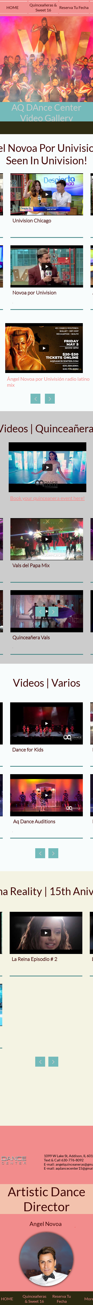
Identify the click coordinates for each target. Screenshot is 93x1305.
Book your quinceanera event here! (47, 498)
